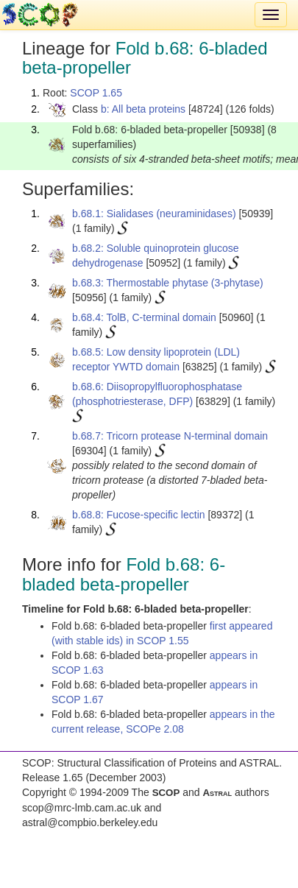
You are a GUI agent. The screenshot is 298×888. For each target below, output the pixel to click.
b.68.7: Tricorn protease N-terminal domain (170, 436)
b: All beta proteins (143, 109)
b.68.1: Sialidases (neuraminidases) (154, 213)
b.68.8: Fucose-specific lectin (138, 515)
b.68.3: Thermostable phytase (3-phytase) (167, 283)
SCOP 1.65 (96, 93)
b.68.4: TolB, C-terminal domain (144, 317)
